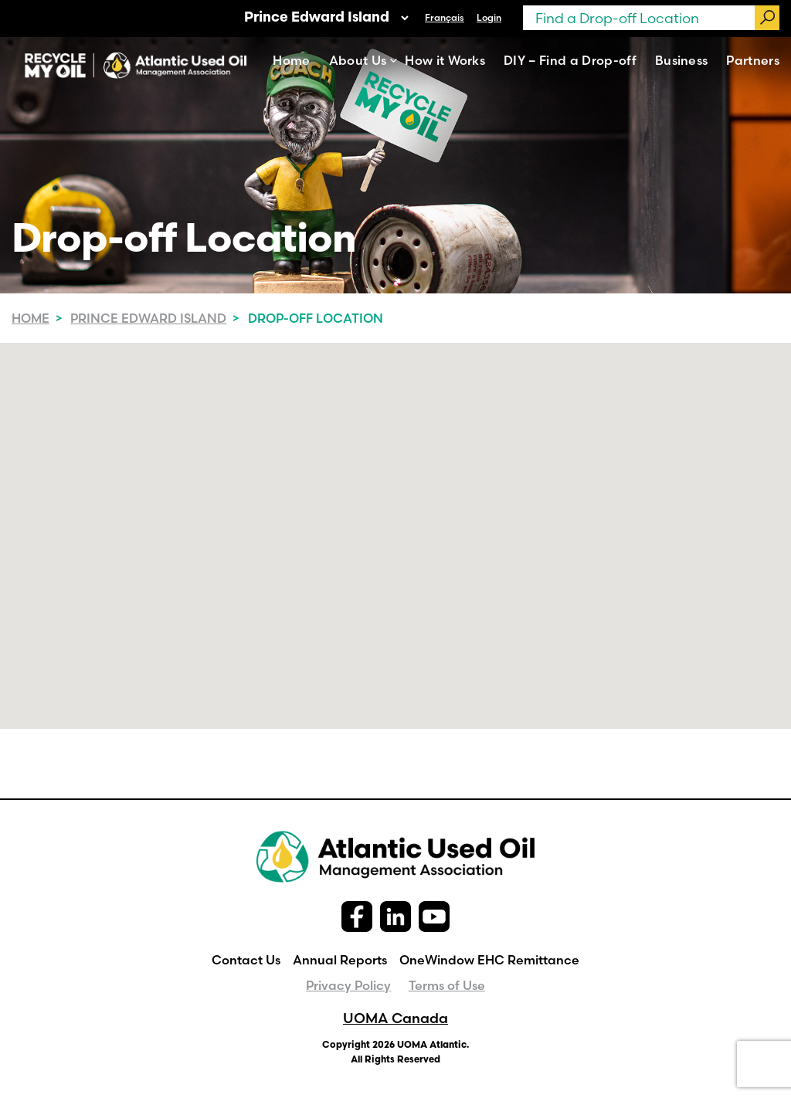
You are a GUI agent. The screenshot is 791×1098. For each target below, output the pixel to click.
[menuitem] (444, 17)
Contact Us (246, 960)
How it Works (445, 60)
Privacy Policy (348, 985)
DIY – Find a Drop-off (570, 60)
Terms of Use (447, 985)
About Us (358, 60)
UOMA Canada (395, 1018)
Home (291, 60)
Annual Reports (340, 960)
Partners (752, 60)
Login (489, 17)
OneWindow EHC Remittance (489, 960)
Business (681, 60)
